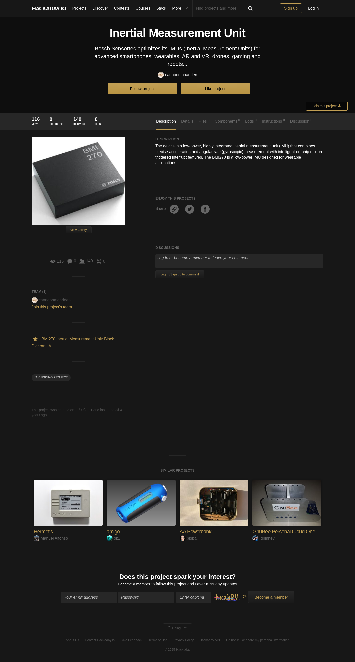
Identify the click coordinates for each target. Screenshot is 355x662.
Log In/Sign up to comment (179, 274)
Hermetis (43, 532)
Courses (143, 8)
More (181, 8)
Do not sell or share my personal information (257, 640)
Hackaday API (210, 640)
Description (166, 121)
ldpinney (263, 538)
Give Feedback (131, 640)
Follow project (142, 89)
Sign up (291, 8)
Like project (215, 89)
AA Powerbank (196, 532)
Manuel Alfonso (51, 538)
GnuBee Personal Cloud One (284, 532)
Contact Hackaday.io (100, 640)
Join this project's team (52, 307)
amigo (113, 532)
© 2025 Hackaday (178, 650)
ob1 (113, 538)
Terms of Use (157, 640)
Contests (122, 8)
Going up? (177, 628)
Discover (100, 8)
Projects (79, 8)
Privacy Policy (183, 640)
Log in (313, 8)
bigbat (189, 538)
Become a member (134, 584)
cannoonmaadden (177, 75)
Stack (161, 8)
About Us (72, 640)
